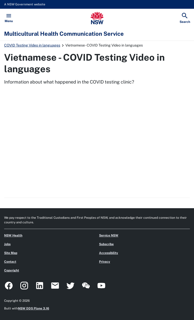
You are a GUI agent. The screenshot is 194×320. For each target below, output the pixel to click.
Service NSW (108, 235)
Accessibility (108, 253)
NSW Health (13, 235)
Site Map (10, 253)
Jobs (7, 244)
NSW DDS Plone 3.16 (33, 308)
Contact (10, 261)
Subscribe (106, 244)
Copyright (11, 270)
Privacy (104, 261)
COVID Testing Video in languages (32, 45)
